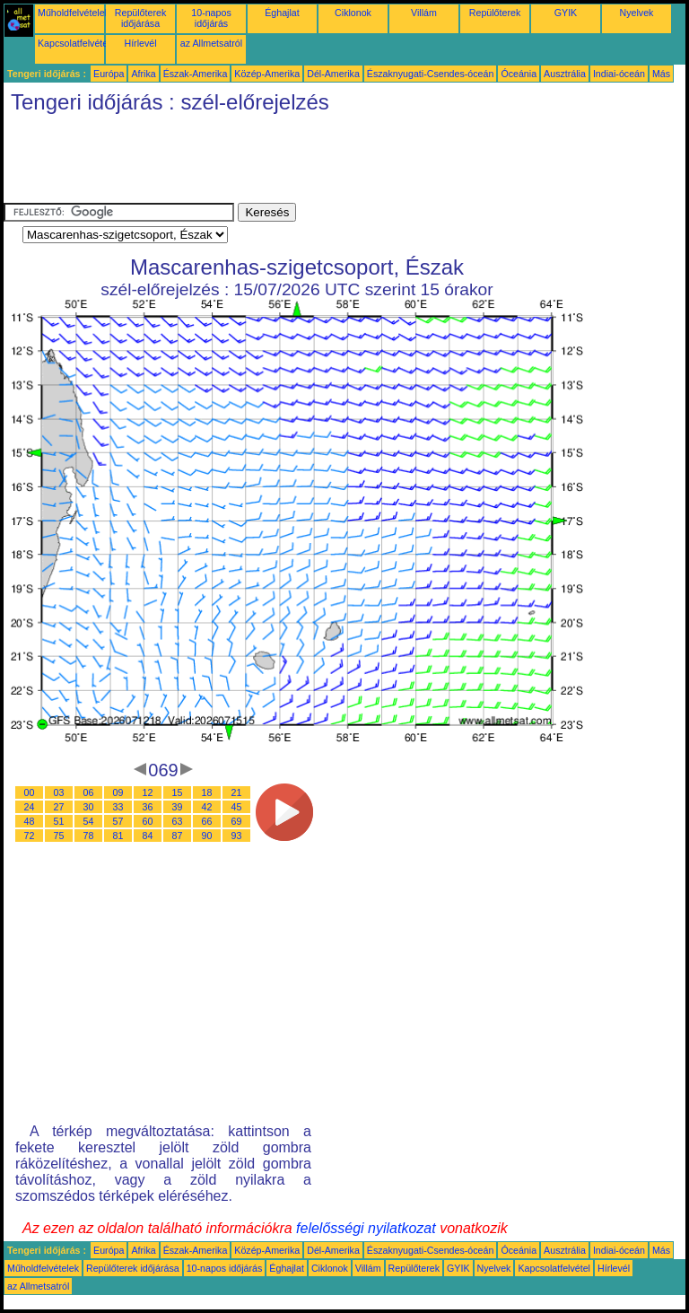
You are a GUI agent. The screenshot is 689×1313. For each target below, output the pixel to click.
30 (88, 806)
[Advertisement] (330, 162)
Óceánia (518, 73)
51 (59, 821)
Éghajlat (282, 12)
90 (207, 835)
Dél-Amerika (333, 73)
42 (207, 806)
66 (207, 821)
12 (148, 792)
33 (118, 806)
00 (29, 792)
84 (148, 835)
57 (118, 821)
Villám (424, 12)
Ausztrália (565, 73)
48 (29, 821)
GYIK (565, 12)
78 (88, 835)
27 (59, 806)
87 (177, 835)
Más (661, 73)
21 (236, 792)
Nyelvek (637, 12)
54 (88, 821)
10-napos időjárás (211, 18)
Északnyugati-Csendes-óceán (430, 73)
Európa (108, 73)
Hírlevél (140, 43)
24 (29, 806)
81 (118, 835)
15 (177, 792)
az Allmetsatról (211, 43)
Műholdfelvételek (73, 12)
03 (59, 792)
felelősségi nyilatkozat (366, 1228)
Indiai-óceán (619, 73)
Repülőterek (494, 12)
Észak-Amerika (195, 73)
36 (148, 806)
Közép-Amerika (267, 73)
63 (177, 821)
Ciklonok (353, 12)
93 (236, 835)
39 (177, 806)
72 (29, 835)
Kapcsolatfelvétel (74, 43)
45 (236, 806)
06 (88, 792)
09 (118, 792)
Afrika (143, 73)
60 (148, 821)
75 (59, 835)
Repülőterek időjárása (140, 18)
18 (207, 792)
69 (236, 821)
